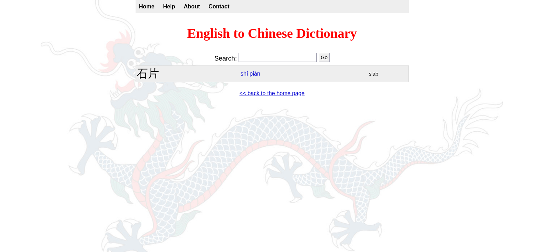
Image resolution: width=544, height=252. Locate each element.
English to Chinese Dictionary (272, 33)
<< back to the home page (272, 93)
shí (244, 74)
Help (169, 6)
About (192, 6)
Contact (218, 6)
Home (146, 6)
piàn (255, 74)
